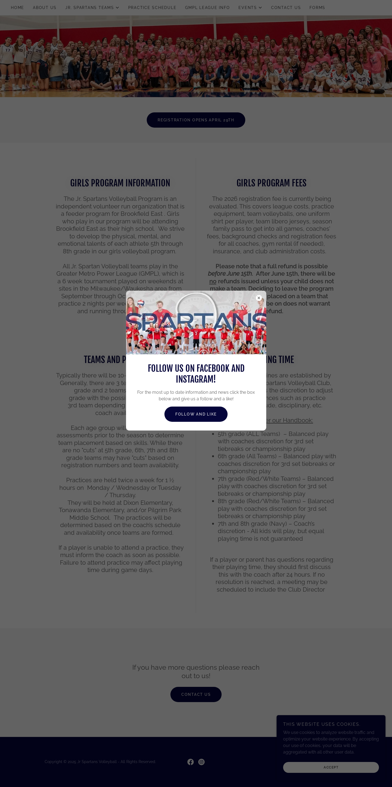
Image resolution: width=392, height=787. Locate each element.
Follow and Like (196, 414)
